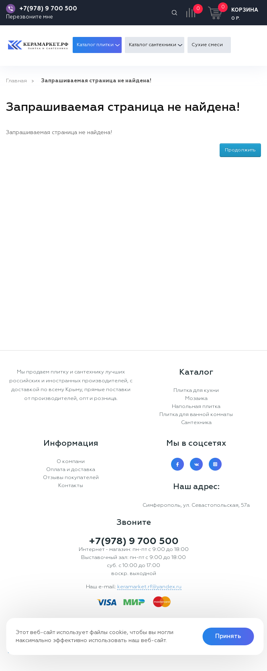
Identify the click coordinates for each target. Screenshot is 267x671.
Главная (16, 81)
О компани (71, 461)
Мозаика (196, 398)
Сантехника (196, 422)
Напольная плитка (196, 406)
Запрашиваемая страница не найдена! (96, 81)
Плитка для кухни (196, 390)
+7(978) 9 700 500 (48, 9)
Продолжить (240, 150)
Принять (228, 636)
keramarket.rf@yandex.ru (149, 586)
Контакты (70, 485)
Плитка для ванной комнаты (196, 414)
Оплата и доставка (70, 469)
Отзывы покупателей (71, 477)
